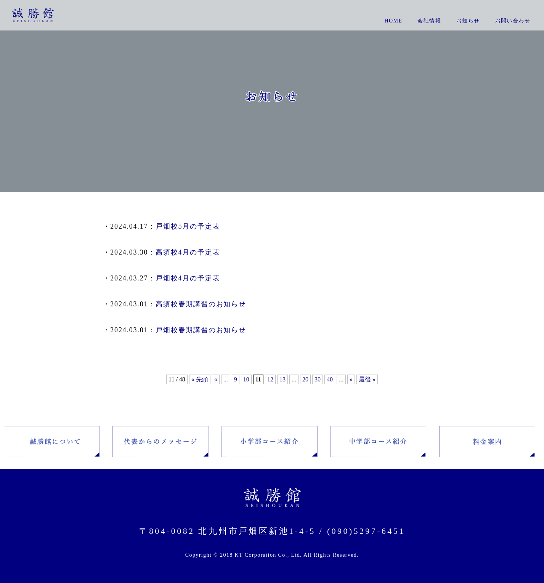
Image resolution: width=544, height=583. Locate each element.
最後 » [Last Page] (367, 379)
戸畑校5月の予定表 (188, 226)
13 (282, 379)
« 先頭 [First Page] (199, 379)
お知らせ (468, 21)
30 (318, 379)
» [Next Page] (351, 379)
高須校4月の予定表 (188, 252)
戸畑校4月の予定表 (188, 278)
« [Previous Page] (215, 379)
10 (246, 379)
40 (330, 379)
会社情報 (429, 21)
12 (270, 379)
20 (305, 379)
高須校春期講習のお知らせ (201, 304)
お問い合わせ (512, 21)
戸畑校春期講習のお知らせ (201, 330)
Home (394, 21)
